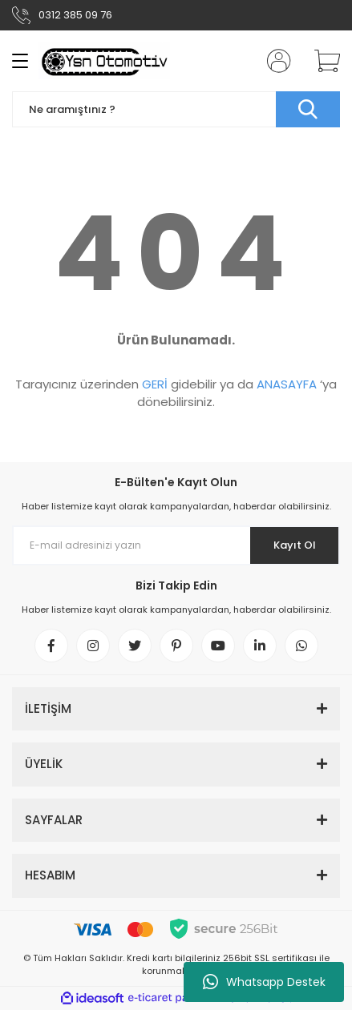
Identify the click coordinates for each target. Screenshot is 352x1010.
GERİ (155, 384)
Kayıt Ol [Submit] (294, 545)
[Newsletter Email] (176, 545)
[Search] (176, 109)
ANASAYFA (287, 384)
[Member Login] (274, 60)
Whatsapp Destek (264, 982)
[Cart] (321, 60)
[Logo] (104, 60)
